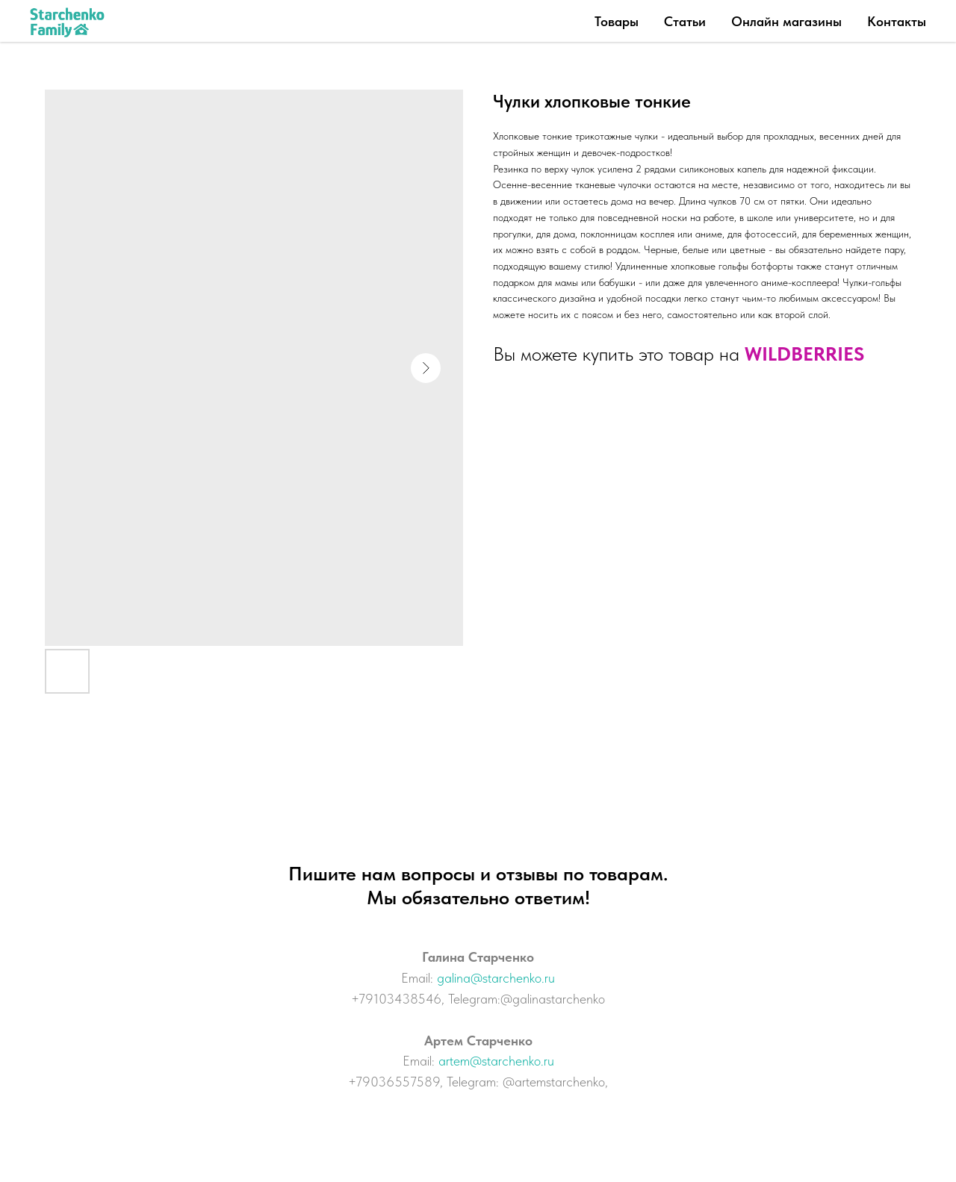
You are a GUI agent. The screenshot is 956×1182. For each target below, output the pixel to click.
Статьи (685, 21)
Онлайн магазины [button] (786, 21)
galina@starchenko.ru (496, 978)
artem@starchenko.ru (496, 1061)
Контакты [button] (896, 21)
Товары (617, 21)
